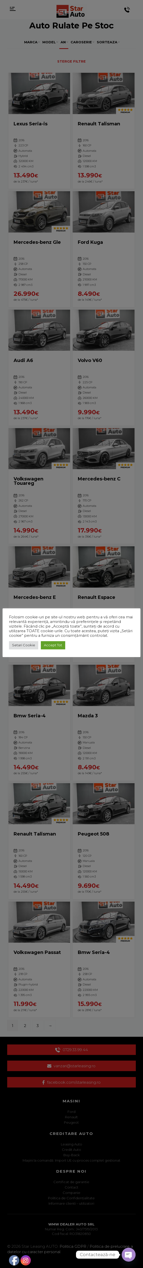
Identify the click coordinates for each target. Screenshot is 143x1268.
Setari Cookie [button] (23, 645)
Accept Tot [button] (53, 645)
